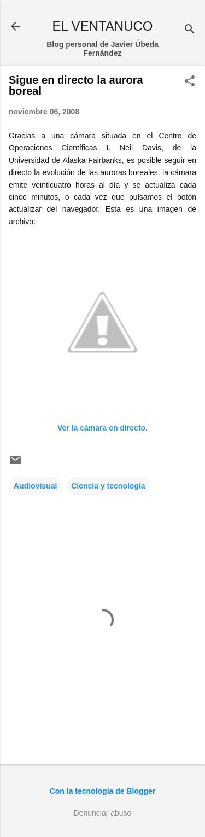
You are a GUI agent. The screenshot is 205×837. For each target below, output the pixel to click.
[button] (189, 81)
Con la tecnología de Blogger (103, 791)
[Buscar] (189, 30)
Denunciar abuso (103, 813)
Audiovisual (35, 485)
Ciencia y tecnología (108, 485)
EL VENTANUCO (102, 26)
